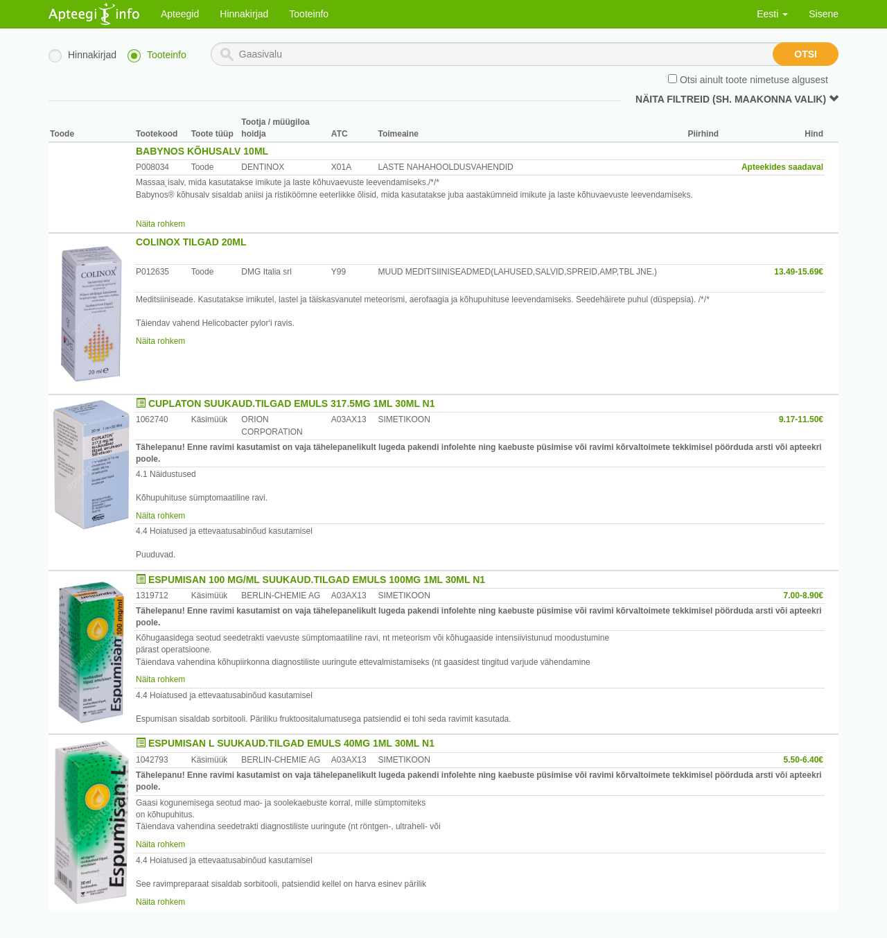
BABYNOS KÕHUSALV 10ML (202, 151)
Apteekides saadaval (782, 167)
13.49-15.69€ (798, 272)
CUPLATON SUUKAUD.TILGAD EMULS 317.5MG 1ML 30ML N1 (291, 403)
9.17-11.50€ (801, 419)
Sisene (823, 13)
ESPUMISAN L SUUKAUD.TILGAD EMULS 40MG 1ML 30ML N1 (291, 743)
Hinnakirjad (244, 13)
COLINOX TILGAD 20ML (191, 241)
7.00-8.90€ (803, 595)
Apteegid (180, 13)
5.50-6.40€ (803, 760)
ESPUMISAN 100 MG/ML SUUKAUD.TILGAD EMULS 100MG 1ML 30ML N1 (316, 579)
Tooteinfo (308, 13)
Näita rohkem (160, 224)
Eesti (772, 13)
